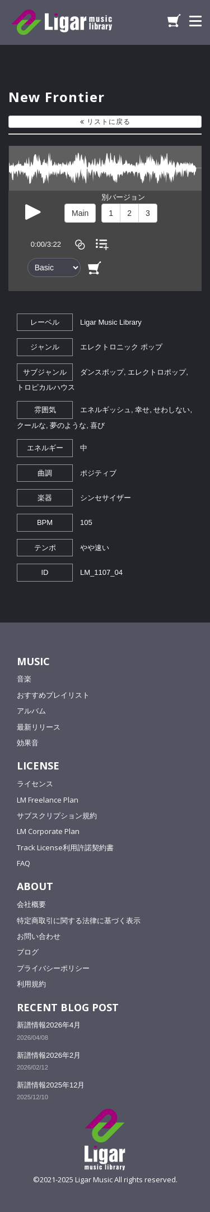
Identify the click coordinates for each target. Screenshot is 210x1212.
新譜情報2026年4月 (49, 1025)
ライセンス (35, 783)
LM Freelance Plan (47, 800)
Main (80, 213)
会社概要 (31, 904)
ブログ (28, 952)
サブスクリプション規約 (57, 815)
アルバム (31, 711)
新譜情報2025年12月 (51, 1085)
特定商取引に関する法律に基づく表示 (79, 920)
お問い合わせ (38, 936)
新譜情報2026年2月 (49, 1055)
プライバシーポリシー (53, 968)
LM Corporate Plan (48, 831)
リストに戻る (105, 121)
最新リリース (38, 727)
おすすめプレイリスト (53, 695)
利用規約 (31, 984)
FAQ (23, 863)
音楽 (24, 679)
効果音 (28, 743)
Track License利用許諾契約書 (65, 847)
